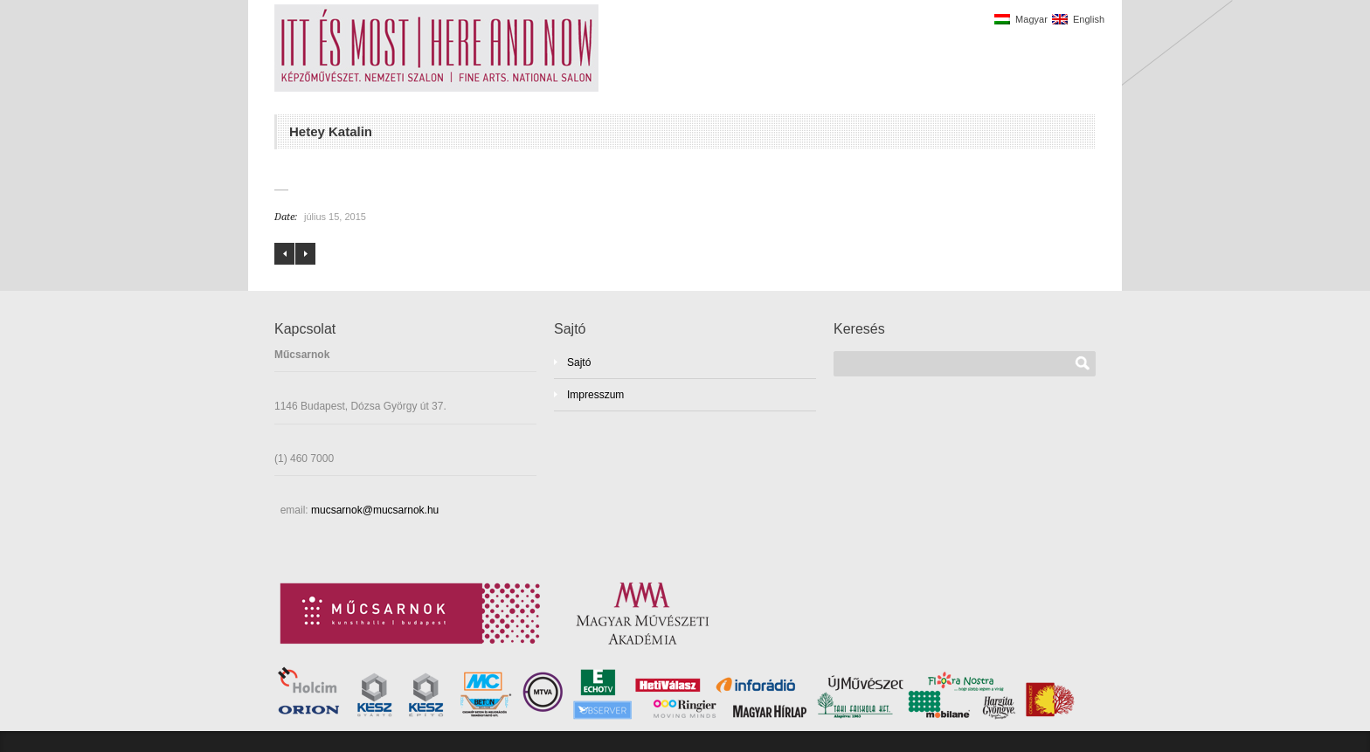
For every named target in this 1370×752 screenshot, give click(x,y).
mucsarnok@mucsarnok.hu (373, 510)
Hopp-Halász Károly (305, 254)
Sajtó (579, 362)
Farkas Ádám (284, 254)
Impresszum (595, 395)
